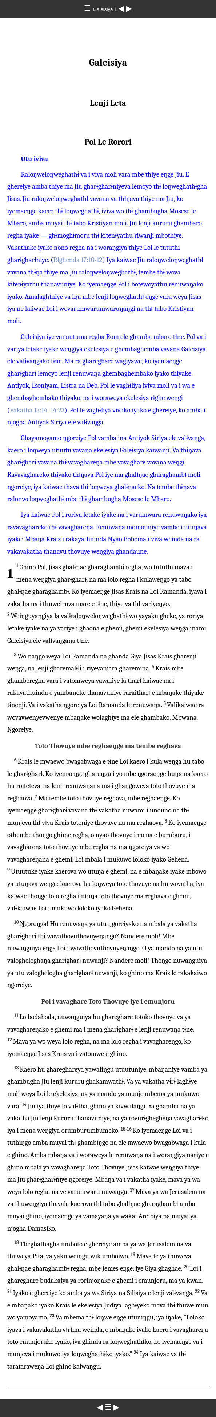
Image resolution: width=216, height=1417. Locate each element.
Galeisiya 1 (106, 9)
